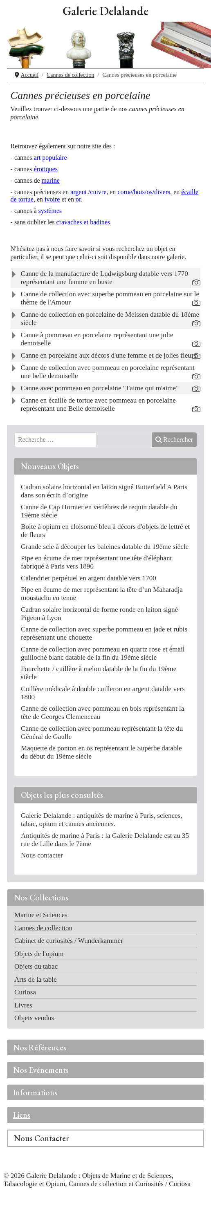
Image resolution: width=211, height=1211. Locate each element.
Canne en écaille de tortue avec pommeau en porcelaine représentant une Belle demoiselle (98, 404)
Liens (21, 1115)
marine (51, 180)
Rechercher (174, 439)
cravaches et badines (83, 222)
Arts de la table (35, 979)
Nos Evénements (41, 1070)
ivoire (52, 199)
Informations (35, 1092)
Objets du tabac (36, 966)
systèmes (50, 210)
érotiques (46, 169)
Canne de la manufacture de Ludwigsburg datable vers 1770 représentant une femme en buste (104, 278)
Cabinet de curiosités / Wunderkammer (68, 941)
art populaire (50, 157)
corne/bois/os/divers (143, 191)
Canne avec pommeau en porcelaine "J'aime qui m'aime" (100, 388)
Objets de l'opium (38, 954)
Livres (23, 1005)
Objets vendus (34, 1018)
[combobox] (55, 439)
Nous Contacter (41, 1138)
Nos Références (39, 1047)
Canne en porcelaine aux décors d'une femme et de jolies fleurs (109, 355)
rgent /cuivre (88, 191)
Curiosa (25, 992)
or (78, 199)
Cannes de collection (43, 928)
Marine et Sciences (40, 915)
